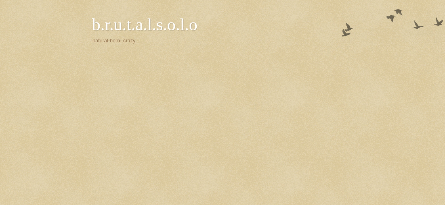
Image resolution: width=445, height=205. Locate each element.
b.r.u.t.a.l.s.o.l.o (145, 24)
